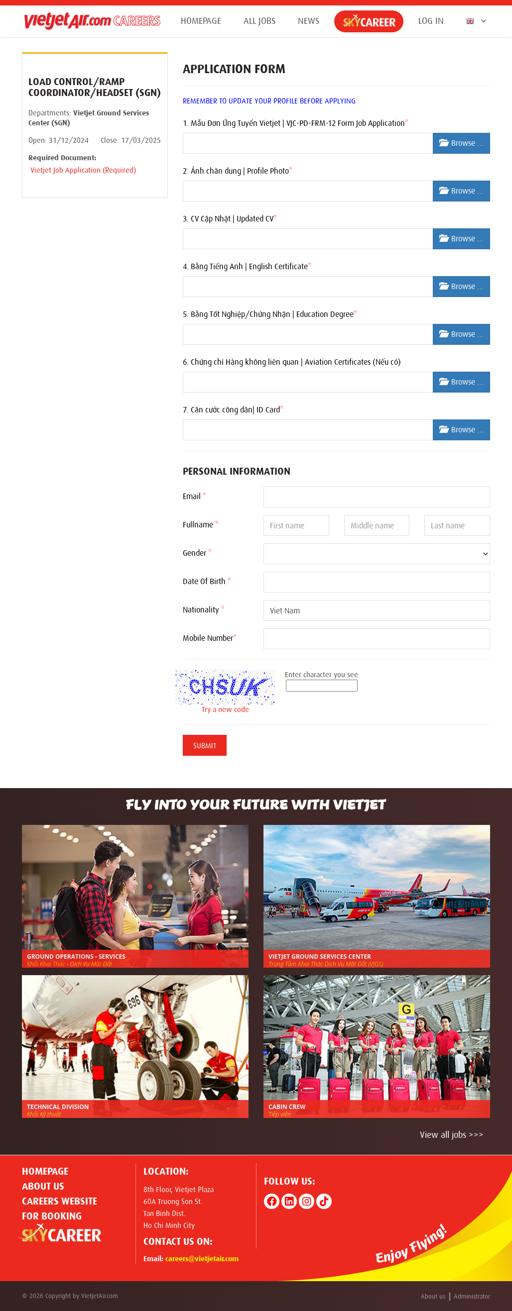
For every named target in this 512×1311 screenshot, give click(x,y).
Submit (204, 745)
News (308, 20)
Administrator (472, 1296)
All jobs (259, 20)
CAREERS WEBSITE (59, 1201)
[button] (474, 20)
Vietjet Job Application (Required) (82, 170)
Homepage (201, 20)
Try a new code (225, 709)
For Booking (52, 1216)
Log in (431, 20)
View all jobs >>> (452, 1134)
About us (43, 1186)
